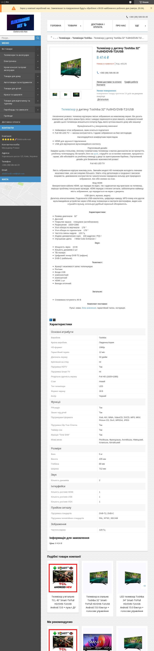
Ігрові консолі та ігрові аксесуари (15, 68)
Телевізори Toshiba (82, 38)
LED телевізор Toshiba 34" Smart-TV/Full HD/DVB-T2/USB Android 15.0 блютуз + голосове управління (132, 604)
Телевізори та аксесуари (16, 55)
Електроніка (10, 61)
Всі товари (7, 48)
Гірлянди (8, 115)
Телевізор (68, 109)
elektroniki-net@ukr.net (13, 173)
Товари (72, 25)
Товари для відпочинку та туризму (17, 102)
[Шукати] (38, 37)
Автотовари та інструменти (18, 82)
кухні (96, 154)
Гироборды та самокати (16, 109)
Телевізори (64, 38)
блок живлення (89, 308)
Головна (55, 25)
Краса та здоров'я (13, 94)
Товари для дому (12, 76)
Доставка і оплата (11, 121)
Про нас (121, 25)
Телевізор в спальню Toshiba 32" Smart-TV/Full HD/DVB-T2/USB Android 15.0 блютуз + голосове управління (97, 604)
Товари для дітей (12, 88)
